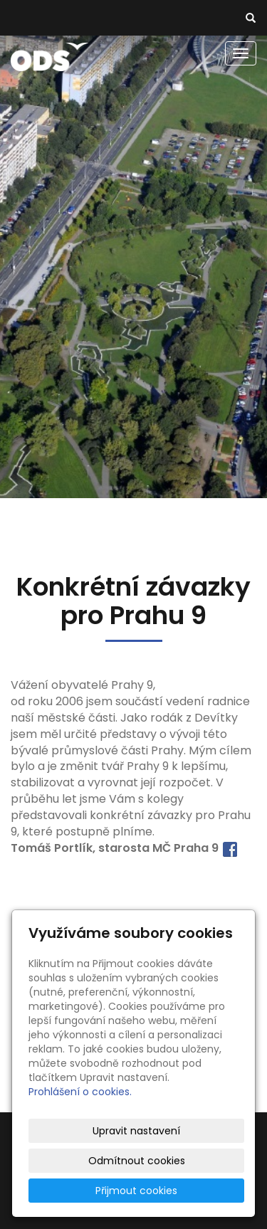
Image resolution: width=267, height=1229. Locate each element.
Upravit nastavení (136, 1131)
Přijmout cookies (136, 1190)
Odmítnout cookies (136, 1161)
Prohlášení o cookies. (80, 1092)
